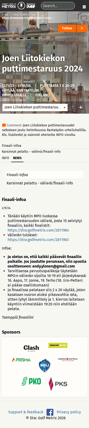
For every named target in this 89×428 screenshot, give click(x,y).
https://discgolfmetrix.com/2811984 (38, 230)
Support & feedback (25, 412)
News (17, 158)
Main (5, 14)
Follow (67, 28)
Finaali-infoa (11, 146)
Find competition (24, 14)
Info (5, 158)
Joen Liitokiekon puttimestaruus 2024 (42, 63)
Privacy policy (69, 412)
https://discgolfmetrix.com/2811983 (38, 239)
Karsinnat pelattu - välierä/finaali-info (31, 152)
